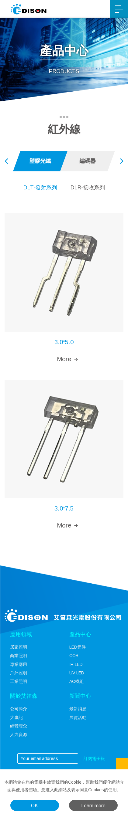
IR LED (76, 664)
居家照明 (18, 647)
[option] (40, 161)
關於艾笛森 (23, 696)
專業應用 (18, 664)
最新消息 (77, 708)
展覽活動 (77, 717)
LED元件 (77, 647)
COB (73, 655)
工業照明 (18, 681)
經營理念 (18, 726)
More (64, 359)
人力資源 (18, 734)
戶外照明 (18, 672)
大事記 (16, 717)
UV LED (76, 672)
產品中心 (80, 634)
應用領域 (21, 634)
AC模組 (76, 681)
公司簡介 (18, 708)
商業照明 (18, 655)
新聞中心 (80, 696)
